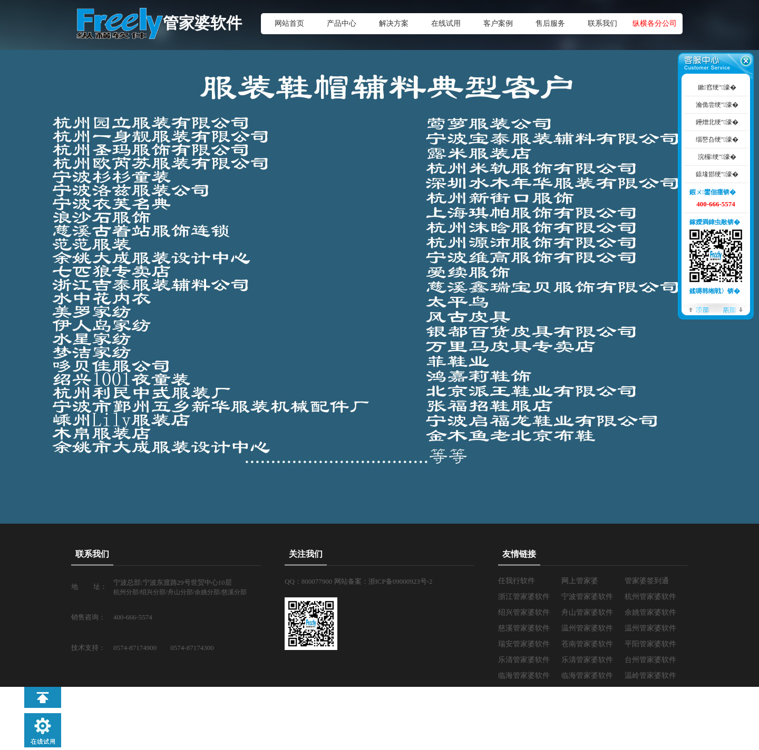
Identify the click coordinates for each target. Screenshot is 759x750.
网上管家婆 (579, 581)
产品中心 (341, 23)
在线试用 (446, 23)
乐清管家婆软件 (524, 660)
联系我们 (602, 23)
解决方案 (393, 23)
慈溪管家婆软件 (524, 628)
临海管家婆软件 (524, 675)
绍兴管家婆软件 (524, 612)
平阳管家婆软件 (650, 644)
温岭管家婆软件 (650, 675)
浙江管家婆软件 (524, 597)
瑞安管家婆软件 (524, 644)
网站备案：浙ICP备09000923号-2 (383, 581)
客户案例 (498, 23)
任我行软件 (516, 581)
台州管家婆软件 (650, 660)
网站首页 (289, 23)
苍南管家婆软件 (587, 644)
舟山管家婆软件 (587, 612)
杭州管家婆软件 (650, 597)
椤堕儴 (698, 309)
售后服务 (550, 23)
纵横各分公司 (654, 23)
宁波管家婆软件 (587, 597)
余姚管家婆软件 (650, 612)
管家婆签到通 (647, 581)
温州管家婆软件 (587, 628)
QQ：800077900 (309, 581)
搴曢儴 (732, 309)
